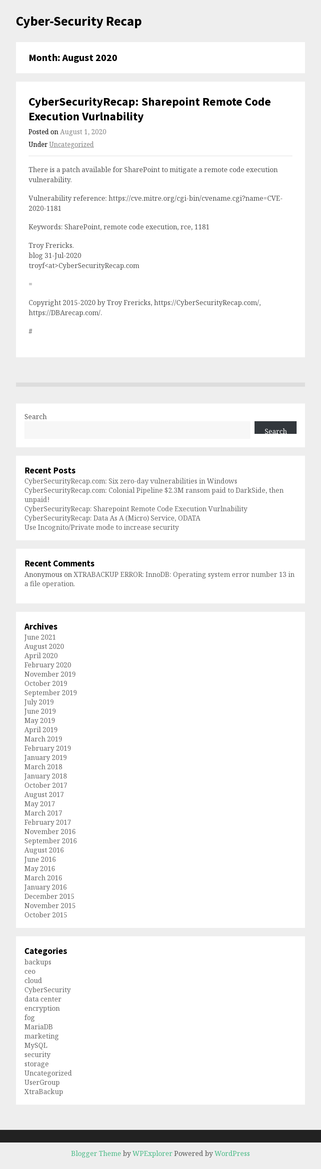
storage (36, 1063)
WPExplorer (152, 1153)
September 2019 (50, 692)
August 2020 (44, 646)
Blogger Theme (96, 1153)
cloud (33, 980)
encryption (42, 1008)
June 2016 (40, 859)
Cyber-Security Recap (79, 21)
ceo (29, 971)
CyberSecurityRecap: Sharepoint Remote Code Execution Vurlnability (150, 109)
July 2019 (39, 702)
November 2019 (50, 674)
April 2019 (41, 729)
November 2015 (50, 905)
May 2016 (39, 868)
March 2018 (43, 766)
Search (35, 416)
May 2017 (39, 803)
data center (42, 999)
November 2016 (50, 831)
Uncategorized (71, 144)
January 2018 (45, 776)
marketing (41, 1036)
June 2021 (40, 637)
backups (37, 962)
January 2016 (45, 887)
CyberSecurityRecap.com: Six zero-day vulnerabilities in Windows (130, 481)
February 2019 (47, 748)
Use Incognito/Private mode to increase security (101, 527)
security (37, 1054)
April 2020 (41, 655)
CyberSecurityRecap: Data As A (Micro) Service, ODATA (112, 518)
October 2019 (45, 683)
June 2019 (40, 711)
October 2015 (45, 914)
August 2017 (44, 794)
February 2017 (47, 822)
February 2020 (47, 665)
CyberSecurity (47, 989)
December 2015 (49, 896)
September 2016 (50, 840)
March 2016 (43, 877)
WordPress (232, 1153)
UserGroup (42, 1082)
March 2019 (43, 739)
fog (29, 1017)
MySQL (36, 1045)
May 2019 (39, 720)
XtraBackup (43, 1091)
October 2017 (45, 785)
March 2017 (43, 813)
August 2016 (44, 850)
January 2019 (45, 757)
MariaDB (38, 1026)
